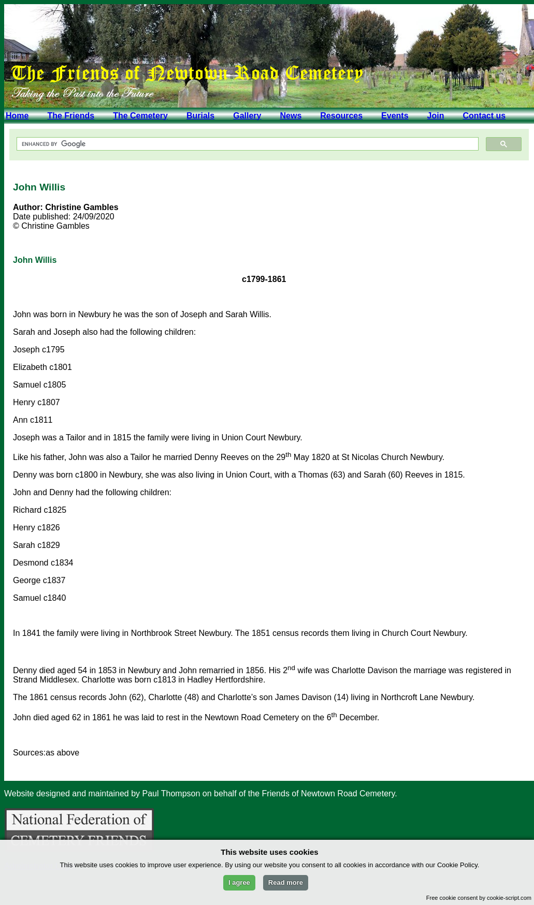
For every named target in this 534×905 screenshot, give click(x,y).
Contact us (484, 115)
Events (394, 115)
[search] (246, 144)
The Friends (70, 115)
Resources (341, 115)
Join (435, 115)
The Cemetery (140, 115)
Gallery (247, 115)
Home (17, 115)
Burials (200, 115)
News (290, 115)
